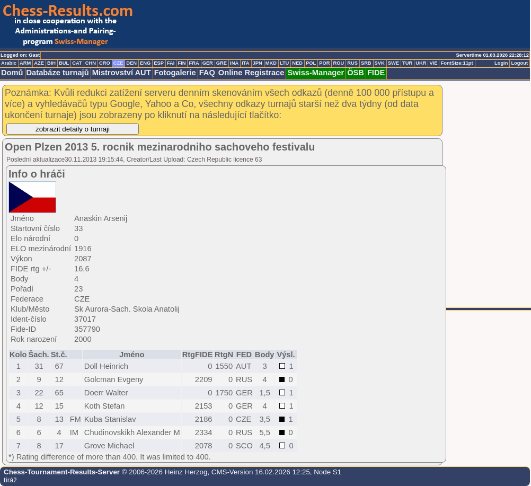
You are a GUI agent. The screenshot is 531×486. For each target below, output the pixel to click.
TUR (407, 63)
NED (297, 63)
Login (501, 63)
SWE (393, 63)
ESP (159, 63)
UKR (420, 63)
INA (234, 63)
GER (207, 63)
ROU (338, 63)
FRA (194, 63)
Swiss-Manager (315, 72)
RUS (352, 63)
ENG (145, 63)
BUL (64, 63)
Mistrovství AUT (121, 72)
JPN (257, 63)
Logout (519, 63)
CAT (77, 63)
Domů (12, 72)
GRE (221, 63)
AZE (39, 63)
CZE (118, 63)
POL (311, 63)
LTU (284, 63)
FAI (171, 63)
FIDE (376, 72)
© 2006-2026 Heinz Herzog (163, 472)
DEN (131, 63)
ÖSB (355, 72)
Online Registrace (251, 72)
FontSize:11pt (456, 63)
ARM (25, 63)
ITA (245, 63)
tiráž (10, 480)
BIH (51, 63)
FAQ (207, 72)
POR (324, 63)
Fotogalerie (175, 72)
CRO (104, 63)
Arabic (8, 63)
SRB (366, 63)
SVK (380, 63)
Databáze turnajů (57, 72)
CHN (90, 63)
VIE (433, 63)
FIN (181, 63)
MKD (271, 63)
